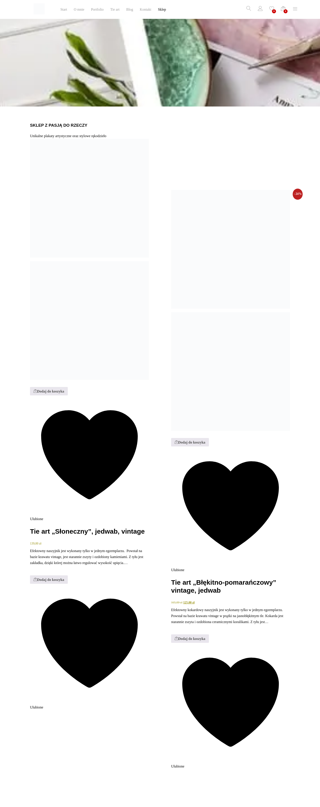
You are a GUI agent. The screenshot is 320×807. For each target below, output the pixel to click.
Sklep (162, 9)
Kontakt (145, 9)
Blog (129, 9)
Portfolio (97, 9)
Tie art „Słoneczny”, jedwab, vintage (87, 531)
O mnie (79, 9)
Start (63, 9)
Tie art (115, 9)
